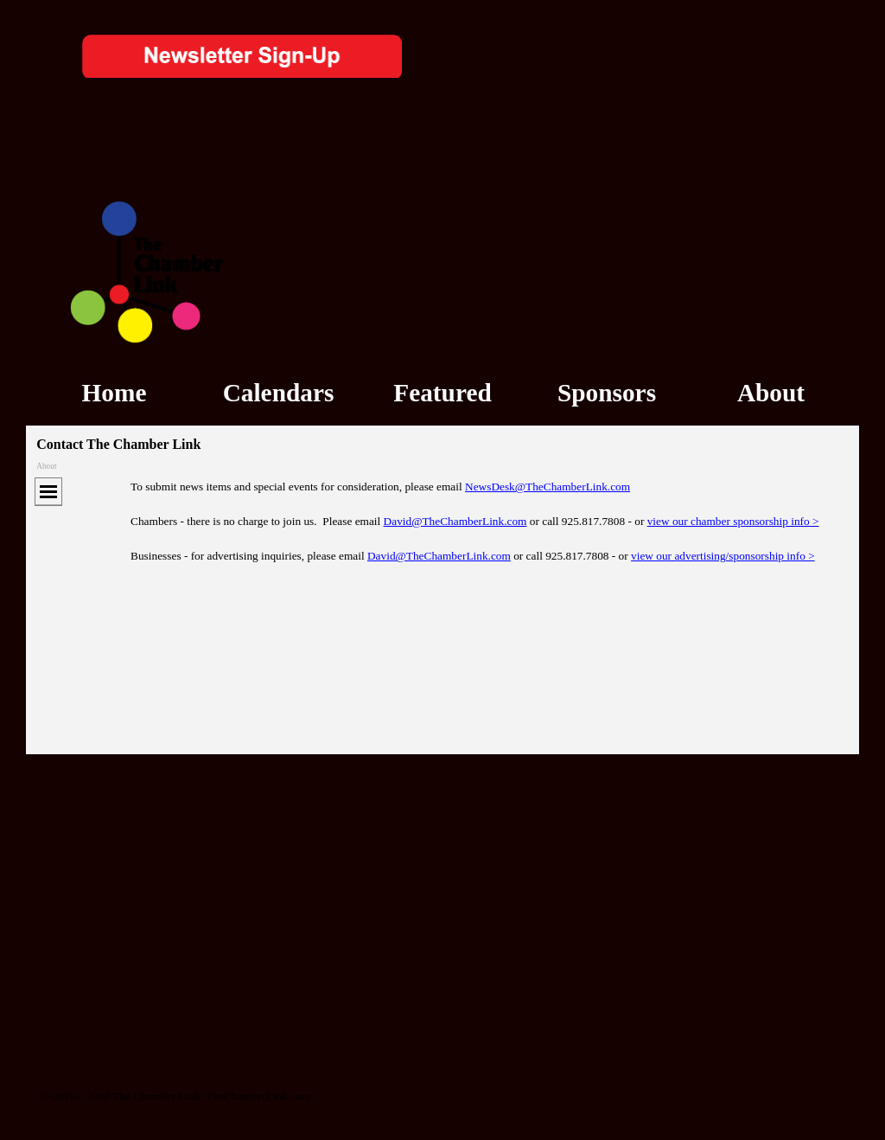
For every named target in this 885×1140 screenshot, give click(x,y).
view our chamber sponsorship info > (733, 521)
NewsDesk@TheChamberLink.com (547, 486)
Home (114, 393)
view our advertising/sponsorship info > (723, 555)
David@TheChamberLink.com (455, 521)
